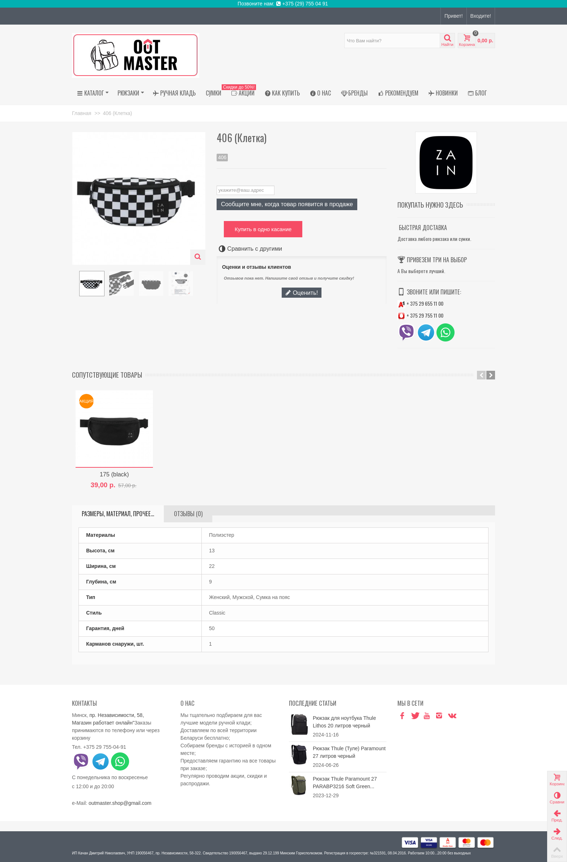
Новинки (443, 92)
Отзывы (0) (188, 513)
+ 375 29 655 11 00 (420, 303)
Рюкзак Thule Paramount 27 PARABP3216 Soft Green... (345, 782)
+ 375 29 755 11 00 (420, 315)
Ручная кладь (174, 92)
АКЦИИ (241, 92)
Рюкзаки (131, 93)
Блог (477, 92)
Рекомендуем (398, 92)
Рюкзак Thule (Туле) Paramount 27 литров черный (349, 752)
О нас (320, 92)
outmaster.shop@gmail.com (120, 803)
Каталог (93, 92)
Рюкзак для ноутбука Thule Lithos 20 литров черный (344, 722)
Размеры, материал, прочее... (118, 513)
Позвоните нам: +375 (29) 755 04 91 (283, 4)
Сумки (213, 93)
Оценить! (301, 292)
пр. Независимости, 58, (116, 715)
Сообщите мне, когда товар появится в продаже (287, 204)
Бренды (354, 92)
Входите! (480, 16)
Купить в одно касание (263, 229)
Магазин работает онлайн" (103, 723)
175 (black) (114, 474)
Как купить (282, 92)
